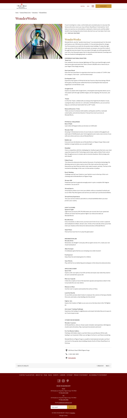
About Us (39, 375)
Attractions (35, 12)
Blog (50, 375)
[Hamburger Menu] (92, 6)
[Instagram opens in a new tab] (63, 380)
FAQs (45, 375)
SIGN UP (71, 407)
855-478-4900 (64, 399)
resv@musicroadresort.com (65, 402)
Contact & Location (26, 375)
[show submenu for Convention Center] (66, 6)
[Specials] (71, 6)
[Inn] (47, 6)
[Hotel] (41, 6)
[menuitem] (27, 375)
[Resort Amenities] (82, 6)
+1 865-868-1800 (73, 354)
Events (55, 375)
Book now (103, 6)
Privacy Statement (81, 375)
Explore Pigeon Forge (25, 12)
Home (16, 12)
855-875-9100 (64, 392)
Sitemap (70, 375)
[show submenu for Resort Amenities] (89, 6)
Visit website (72, 358)
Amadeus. (72, 413)
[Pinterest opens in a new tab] (67, 380)
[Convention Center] (57, 6)
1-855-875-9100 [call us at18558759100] (105, 1)
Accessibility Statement (98, 375)
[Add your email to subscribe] (59, 407)
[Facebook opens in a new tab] (59, 380)
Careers (62, 375)
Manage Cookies (63, 415)
